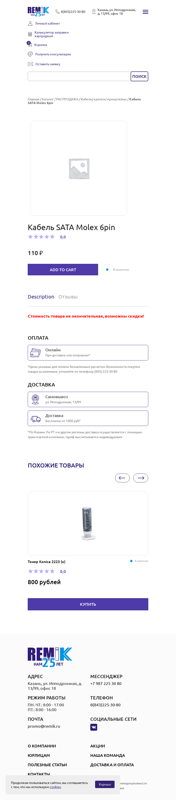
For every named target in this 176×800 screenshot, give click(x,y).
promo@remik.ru (44, 726)
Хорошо (105, 784)
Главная (33, 99)
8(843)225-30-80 (105, 704)
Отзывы (68, 296)
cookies (55, 787)
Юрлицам (39, 755)
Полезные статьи (47, 764)
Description (41, 296)
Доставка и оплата (112, 764)
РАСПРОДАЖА (67, 99)
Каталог (48, 99)
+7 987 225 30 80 (105, 683)
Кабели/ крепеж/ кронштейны (104, 99)
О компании (42, 746)
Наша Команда (107, 755)
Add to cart (63, 269)
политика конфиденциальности (125, 783)
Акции (97, 746)
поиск (139, 76)
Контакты (39, 774)
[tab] (42, 297)
